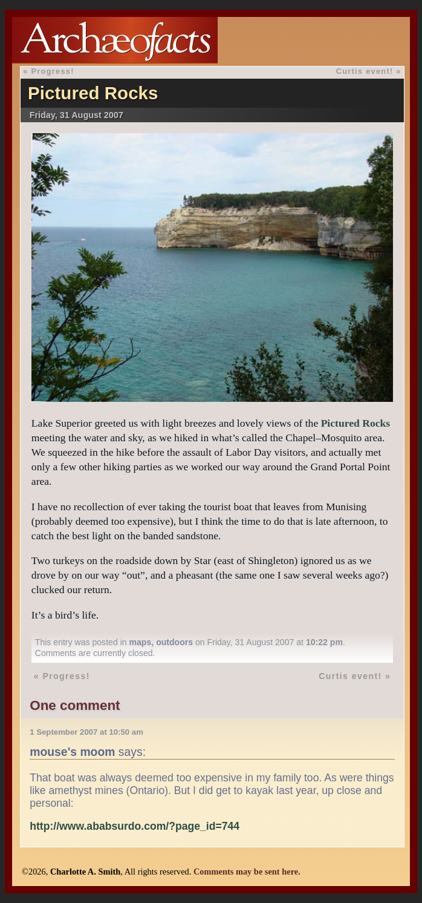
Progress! (52, 71)
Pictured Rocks (93, 93)
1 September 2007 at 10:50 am (86, 732)
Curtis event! (365, 71)
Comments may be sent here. (246, 871)
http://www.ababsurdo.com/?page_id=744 (134, 826)
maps (140, 642)
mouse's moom (72, 751)
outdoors (174, 642)
